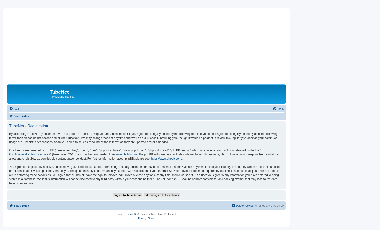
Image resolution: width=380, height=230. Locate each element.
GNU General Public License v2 (29, 154)
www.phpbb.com (126, 154)
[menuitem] (14, 109)
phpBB (133, 214)
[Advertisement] (152, 48)
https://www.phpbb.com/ (166, 158)
